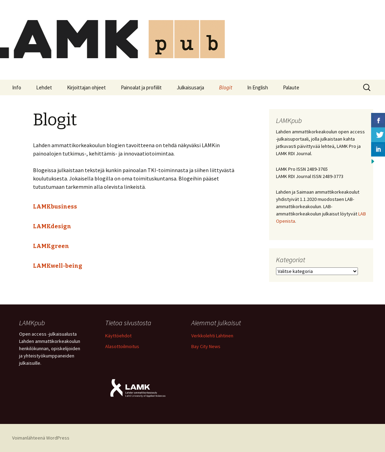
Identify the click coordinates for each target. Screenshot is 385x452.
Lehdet (44, 87)
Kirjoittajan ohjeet (86, 87)
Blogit (225, 87)
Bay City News (205, 346)
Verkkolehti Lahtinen (212, 336)
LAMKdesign (52, 226)
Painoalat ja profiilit (141, 87)
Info (16, 87)
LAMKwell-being (57, 266)
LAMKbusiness (55, 206)
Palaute (291, 87)
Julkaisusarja (190, 87)
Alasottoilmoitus (122, 346)
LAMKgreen (51, 246)
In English (257, 87)
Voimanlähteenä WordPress (40, 438)
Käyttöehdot (118, 336)
